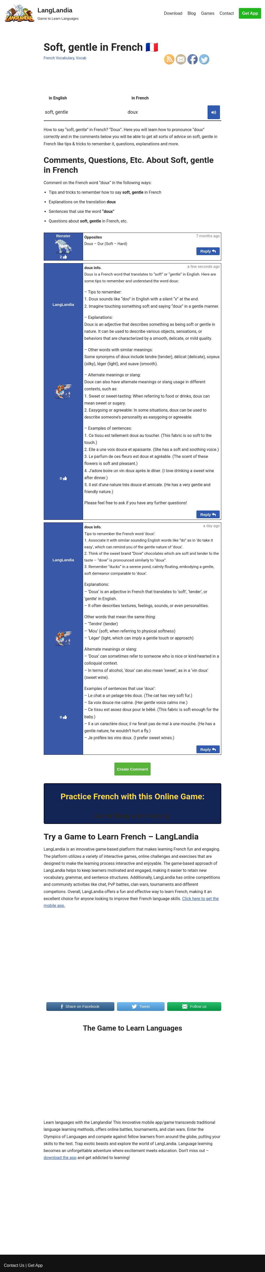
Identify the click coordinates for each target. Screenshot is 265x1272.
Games (208, 13)
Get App (250, 13)
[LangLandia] (41, 13)
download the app (60, 1157)
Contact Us (14, 1265)
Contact (226, 13)
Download (173, 13)
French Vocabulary (59, 58)
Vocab (81, 58)
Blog (192, 13)
